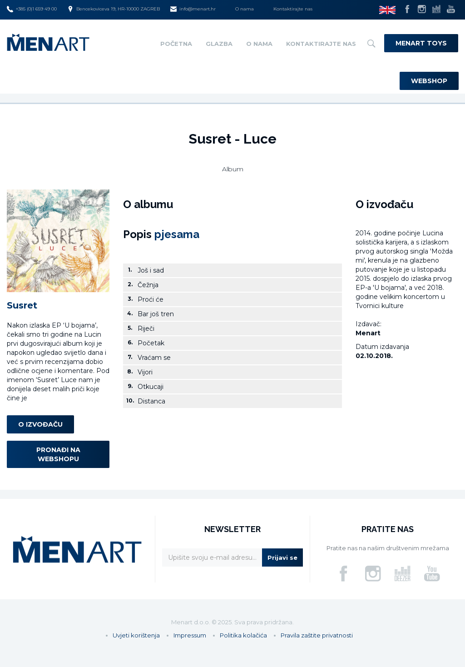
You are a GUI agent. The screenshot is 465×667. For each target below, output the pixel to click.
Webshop (429, 81)
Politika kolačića (243, 635)
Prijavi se (282, 557)
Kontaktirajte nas (292, 9)
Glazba (219, 43)
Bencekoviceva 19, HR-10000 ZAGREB (113, 9)
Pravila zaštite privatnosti (317, 635)
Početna (176, 43)
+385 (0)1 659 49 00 (32, 9)
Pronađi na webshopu (58, 454)
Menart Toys (421, 43)
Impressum (189, 635)
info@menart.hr (193, 9)
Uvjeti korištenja (136, 635)
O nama (244, 9)
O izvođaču (40, 424)
